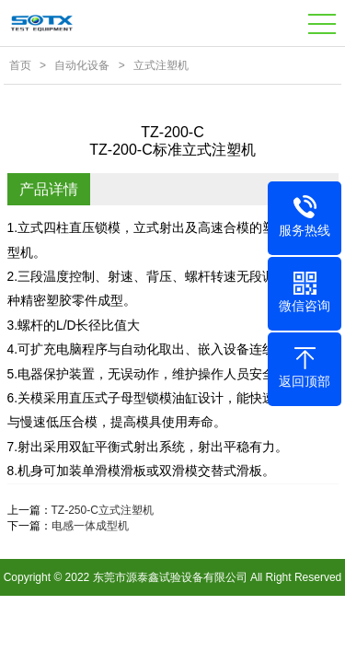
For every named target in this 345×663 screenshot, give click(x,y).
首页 (20, 65)
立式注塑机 (161, 65)
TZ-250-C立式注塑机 (103, 510)
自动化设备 (81, 65)
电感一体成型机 (90, 525)
